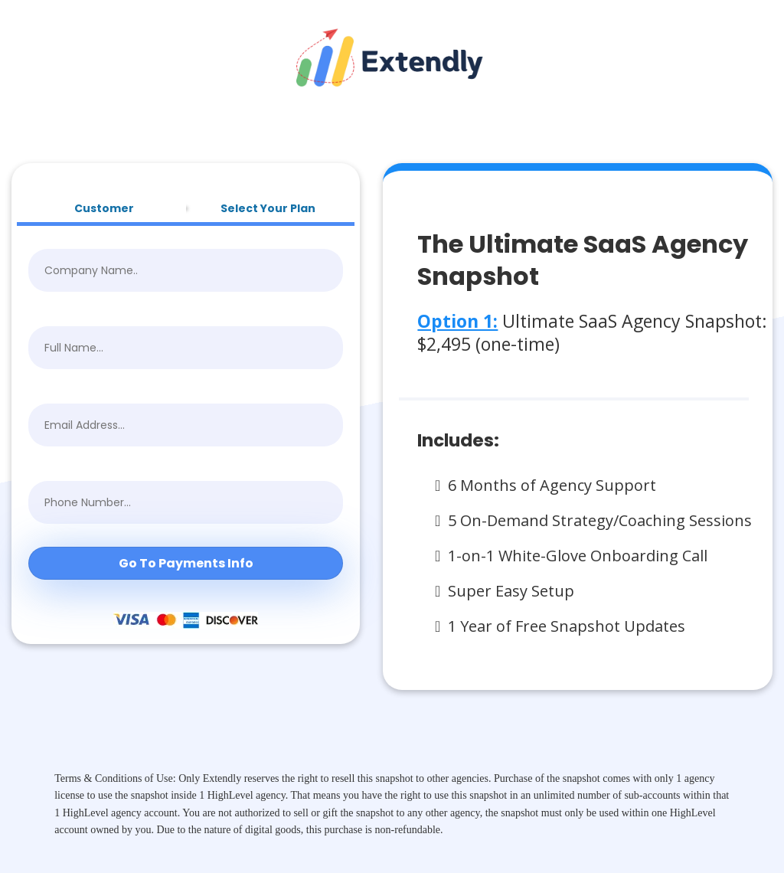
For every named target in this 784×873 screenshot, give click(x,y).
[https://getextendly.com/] (392, 57)
